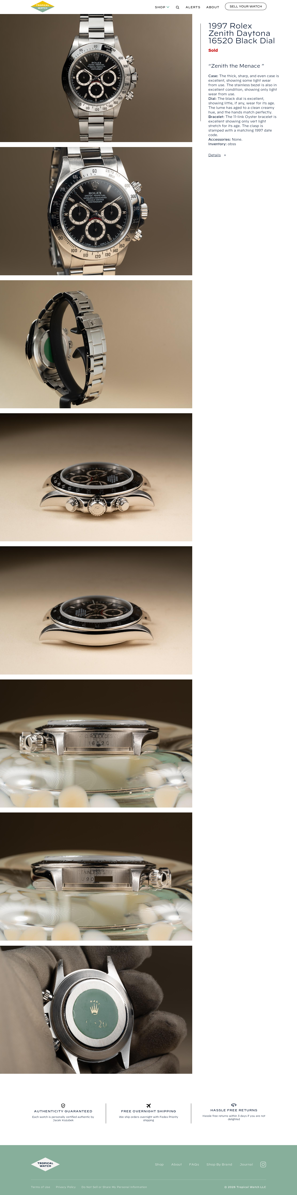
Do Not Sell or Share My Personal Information (114, 1187)
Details (214, 155)
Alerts (193, 7)
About (212, 7)
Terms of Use (40, 1187)
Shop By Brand (219, 1164)
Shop (160, 7)
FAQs (194, 1164)
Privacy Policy (66, 1187)
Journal (246, 1164)
